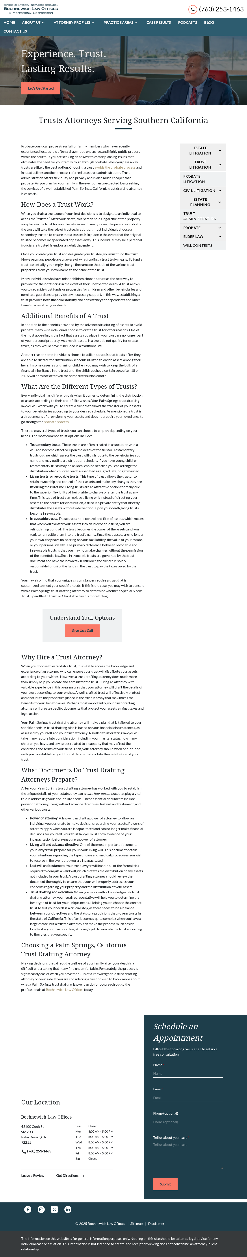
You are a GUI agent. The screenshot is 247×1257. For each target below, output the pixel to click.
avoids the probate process (115, 167)
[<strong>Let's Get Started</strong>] (40, 88)
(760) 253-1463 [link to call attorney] (36, 1151)
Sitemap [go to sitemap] (136, 1223)
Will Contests (197, 245)
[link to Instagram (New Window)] (41, 1209)
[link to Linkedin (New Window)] (67, 1209)
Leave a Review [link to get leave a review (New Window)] (36, 1175)
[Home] (9, 22)
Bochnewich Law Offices (64, 989)
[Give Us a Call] (82, 630)
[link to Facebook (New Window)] (27, 1209)
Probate (192, 228)
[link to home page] (30, 9)
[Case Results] (159, 22)
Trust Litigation (200, 164)
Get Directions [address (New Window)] (70, 1175)
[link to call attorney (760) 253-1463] (216, 9)
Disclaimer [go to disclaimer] (156, 1223)
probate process (56, 422)
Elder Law (193, 236)
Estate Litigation (200, 150)
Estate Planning (200, 202)
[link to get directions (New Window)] (45, 1134)
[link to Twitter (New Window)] (54, 1209)
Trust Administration (200, 216)
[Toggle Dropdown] (44, 22)
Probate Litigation (194, 179)
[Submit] (165, 1184)
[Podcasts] (187, 22)
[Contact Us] (15, 31)
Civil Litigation (199, 190)
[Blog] (208, 22)
